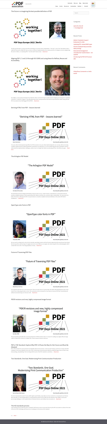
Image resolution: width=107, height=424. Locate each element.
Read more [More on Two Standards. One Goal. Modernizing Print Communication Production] (58, 399)
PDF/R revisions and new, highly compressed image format (31, 299)
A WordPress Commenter (80, 71)
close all (81, 26)
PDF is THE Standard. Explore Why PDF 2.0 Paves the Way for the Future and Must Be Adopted (39, 346)
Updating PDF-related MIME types (82, 44)
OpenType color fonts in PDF (21, 205)
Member (80, 6)
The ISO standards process (20, 406)
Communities (73, 6)
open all (75, 26)
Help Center (85, 3)
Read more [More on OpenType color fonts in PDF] (39, 245)
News (57, 6)
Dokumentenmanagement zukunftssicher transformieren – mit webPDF (83, 52)
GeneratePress (62, 421)
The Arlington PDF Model (19, 156)
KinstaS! (86, 6)
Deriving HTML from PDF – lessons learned (25, 108)
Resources (66, 6)
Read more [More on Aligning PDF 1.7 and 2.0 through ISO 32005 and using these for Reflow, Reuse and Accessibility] (36, 101)
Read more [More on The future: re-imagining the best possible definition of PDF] (45, 51)
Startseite (70, 3)
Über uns (76, 3)
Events (61, 6)
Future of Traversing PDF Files (21, 252)
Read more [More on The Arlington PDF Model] (20, 198)
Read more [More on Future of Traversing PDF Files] (34, 292)
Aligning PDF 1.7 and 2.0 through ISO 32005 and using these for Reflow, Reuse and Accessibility (39, 59)
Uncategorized (79, 28)
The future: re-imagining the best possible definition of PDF (31, 11)
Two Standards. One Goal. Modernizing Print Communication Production (36, 359)
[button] (82, 6)
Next (15, 415)
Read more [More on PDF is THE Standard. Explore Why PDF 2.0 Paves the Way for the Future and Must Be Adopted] (56, 352)
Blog (80, 3)
